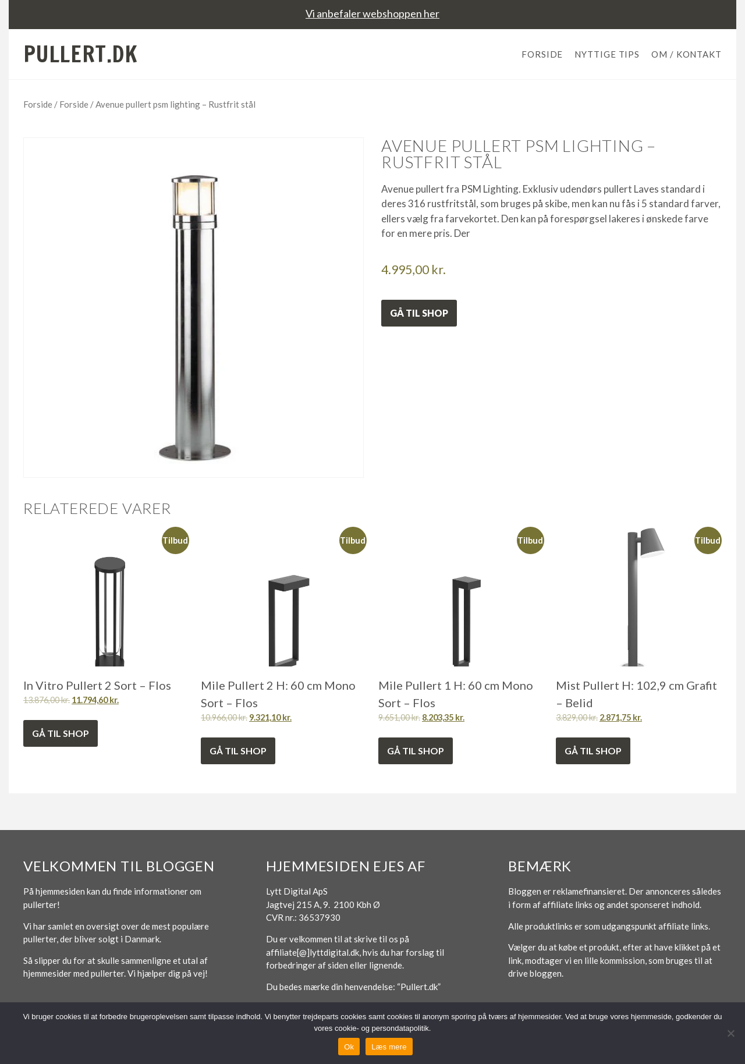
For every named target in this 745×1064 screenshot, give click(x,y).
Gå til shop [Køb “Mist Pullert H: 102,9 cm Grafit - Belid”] (593, 750)
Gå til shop (419, 312)
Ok (349, 1046)
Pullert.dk (80, 54)
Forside (542, 54)
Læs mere (389, 1046)
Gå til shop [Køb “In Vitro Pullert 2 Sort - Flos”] (60, 733)
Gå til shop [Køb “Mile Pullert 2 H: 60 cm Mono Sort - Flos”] (238, 750)
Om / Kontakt (686, 54)
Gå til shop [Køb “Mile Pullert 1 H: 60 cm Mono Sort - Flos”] (415, 750)
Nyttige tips (607, 54)
